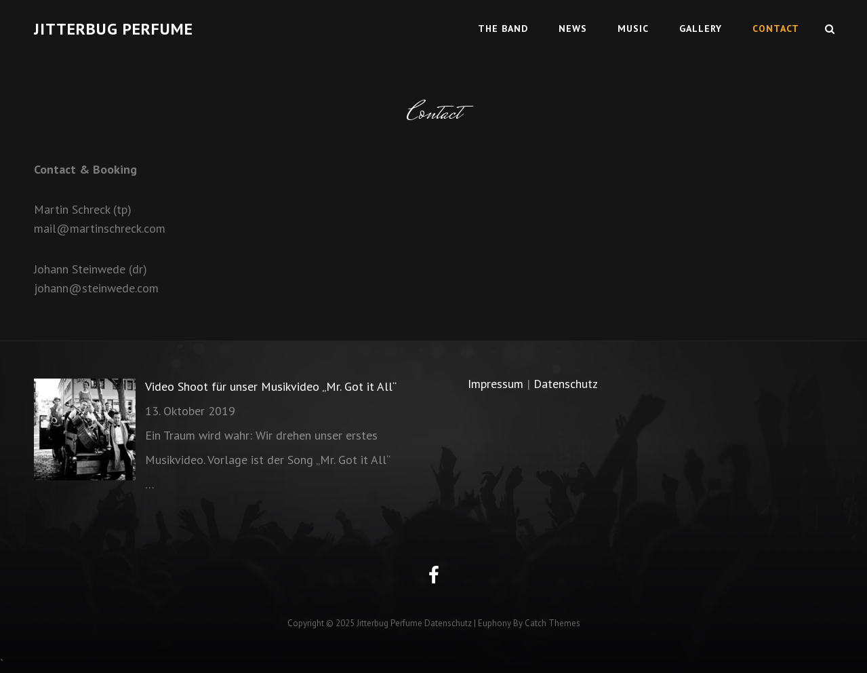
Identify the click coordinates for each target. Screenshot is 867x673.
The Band (503, 28)
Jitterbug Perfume (113, 28)
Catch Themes (552, 623)
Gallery (700, 28)
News (573, 28)
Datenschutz (565, 383)
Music (633, 28)
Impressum (495, 383)
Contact (775, 28)
